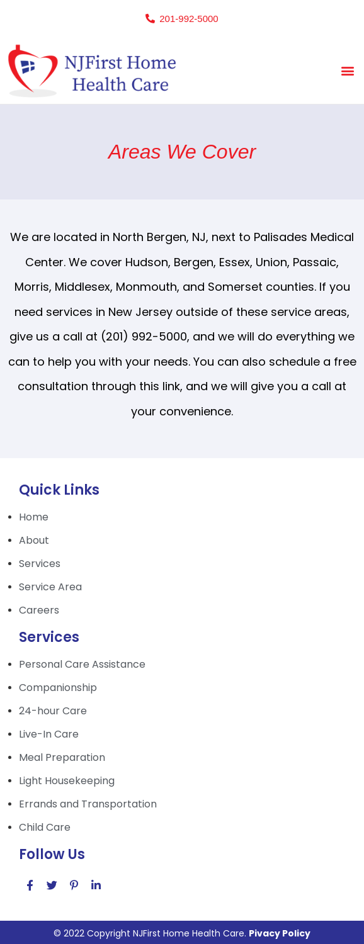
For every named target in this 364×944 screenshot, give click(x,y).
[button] (181, 18)
